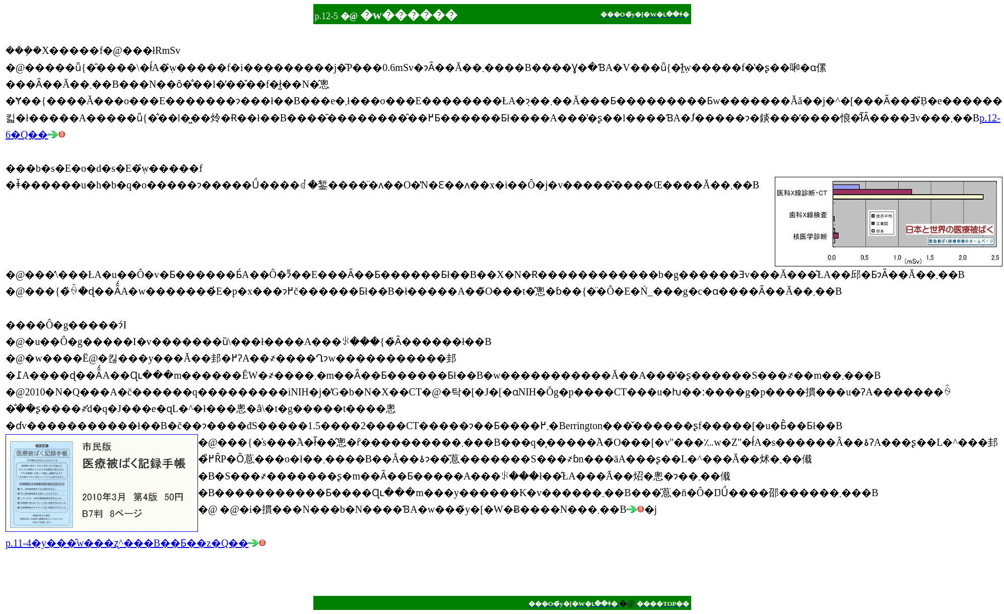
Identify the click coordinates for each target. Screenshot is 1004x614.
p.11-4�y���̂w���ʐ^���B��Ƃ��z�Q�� (136, 543)
